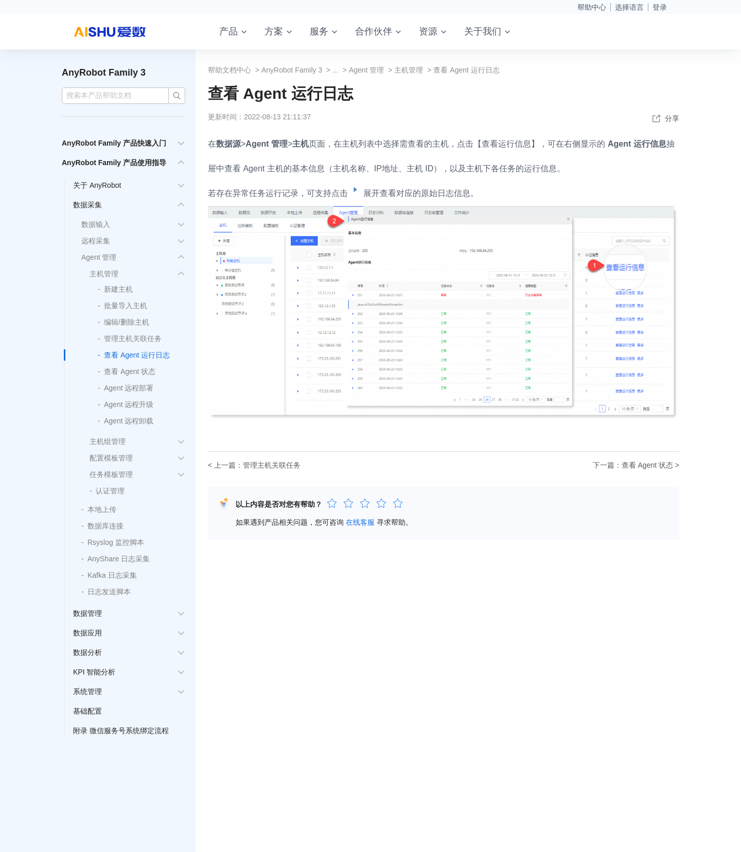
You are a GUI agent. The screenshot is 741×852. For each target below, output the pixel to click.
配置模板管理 (111, 458)
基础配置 (87, 711)
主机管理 (104, 274)
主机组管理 (108, 441)
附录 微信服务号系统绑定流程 (121, 730)
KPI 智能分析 (94, 672)
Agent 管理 (98, 257)
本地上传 (101, 509)
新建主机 (118, 289)
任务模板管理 (111, 474)
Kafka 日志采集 (112, 575)
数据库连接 (105, 526)
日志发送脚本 (109, 592)
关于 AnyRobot (97, 185)
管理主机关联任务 (133, 338)
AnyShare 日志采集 (118, 559)
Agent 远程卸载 (128, 421)
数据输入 (95, 224)
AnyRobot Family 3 (104, 72)
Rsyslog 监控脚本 (115, 542)
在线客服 (360, 522)
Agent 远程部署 (128, 388)
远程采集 (95, 241)
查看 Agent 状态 (129, 371)
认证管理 (110, 491)
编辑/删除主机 (126, 322)
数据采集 (87, 205)
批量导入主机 (125, 305)
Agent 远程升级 (128, 404)
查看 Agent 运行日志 (137, 355)
